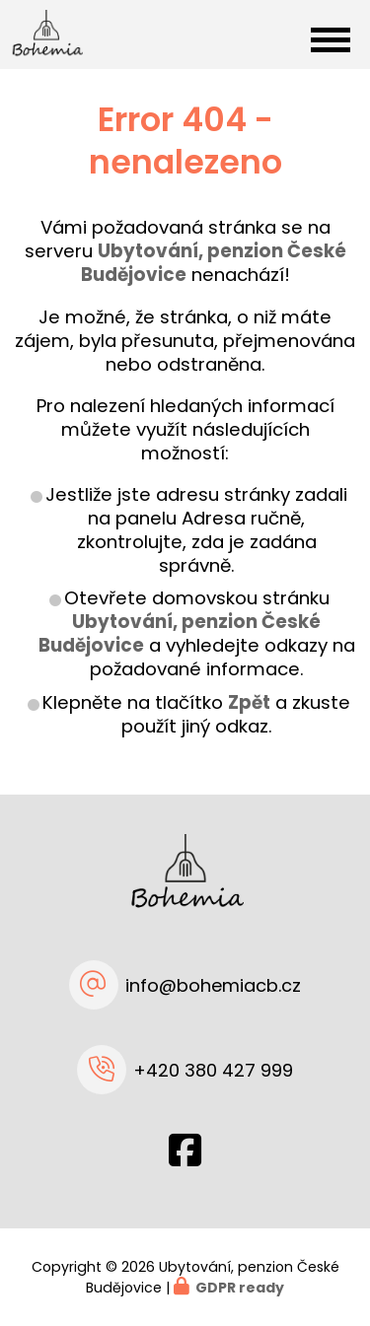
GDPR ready (239, 1287)
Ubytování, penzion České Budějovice (180, 633)
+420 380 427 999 (213, 1070)
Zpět (249, 702)
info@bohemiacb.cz (213, 985)
